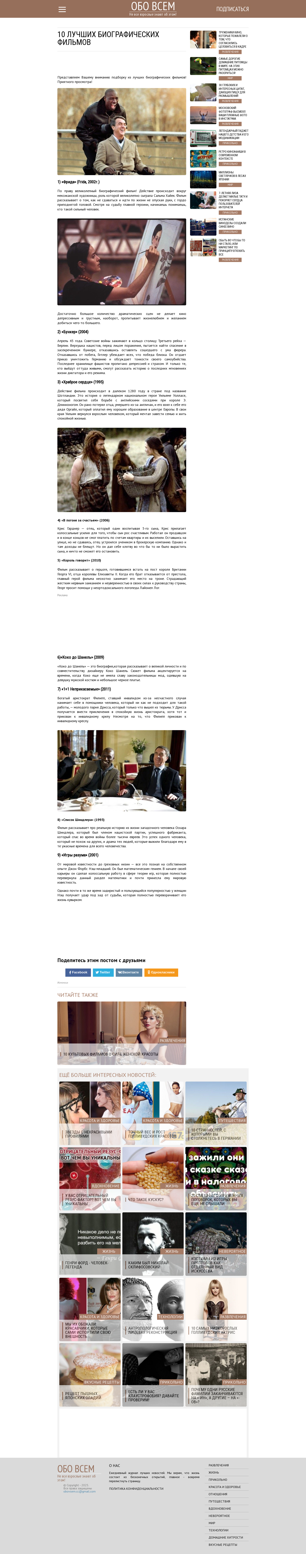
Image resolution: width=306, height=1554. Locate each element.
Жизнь (214, 1472)
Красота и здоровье (225, 1486)
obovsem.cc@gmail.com (79, 1491)
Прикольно (218, 1479)
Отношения (218, 1494)
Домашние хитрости (226, 1537)
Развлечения (219, 1465)
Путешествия (219, 1501)
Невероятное (219, 1515)
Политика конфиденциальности (136, 1488)
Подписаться (232, 9)
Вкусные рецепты (223, 1544)
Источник (62, 982)
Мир (212, 1523)
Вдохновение (220, 1508)
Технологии (218, 1530)
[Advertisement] (121, 64)
